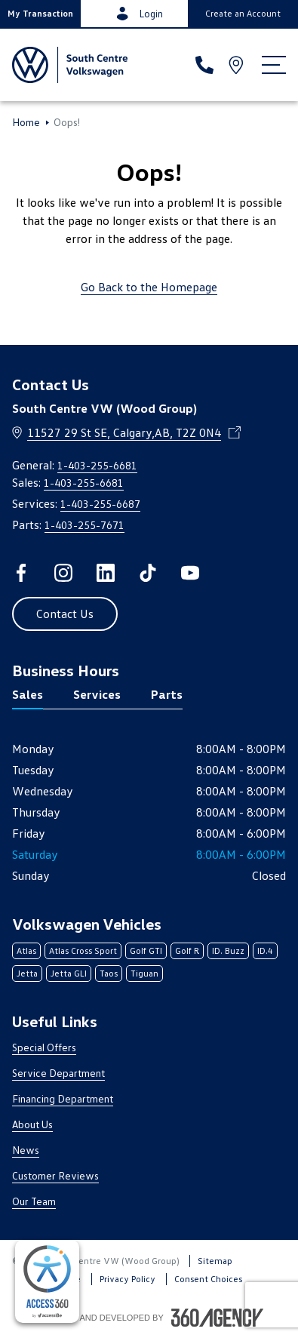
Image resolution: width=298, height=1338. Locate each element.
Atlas (26, 950)
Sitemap (215, 1260)
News (25, 1149)
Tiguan (144, 973)
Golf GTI (146, 950)
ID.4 (265, 950)
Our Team (34, 1201)
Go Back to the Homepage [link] (149, 286)
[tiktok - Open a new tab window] (148, 573)
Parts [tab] (167, 694)
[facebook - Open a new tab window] (21, 573)
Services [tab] (97, 694)
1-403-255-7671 (84, 524)
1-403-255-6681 (97, 465)
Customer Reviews (55, 1175)
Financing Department (62, 1098)
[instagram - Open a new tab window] (63, 573)
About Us (32, 1124)
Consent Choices (208, 1278)
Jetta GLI (69, 973)
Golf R (187, 950)
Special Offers (44, 1047)
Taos (109, 973)
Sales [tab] (27, 694)
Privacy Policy (127, 1278)
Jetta (27, 973)
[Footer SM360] (217, 1318)
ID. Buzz (228, 950)
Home (26, 122)
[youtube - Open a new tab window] (190, 573)
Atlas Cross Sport (83, 950)
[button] (40, 13)
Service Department (58, 1072)
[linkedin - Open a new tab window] (106, 573)
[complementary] (47, 1281)
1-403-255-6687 (100, 503)
